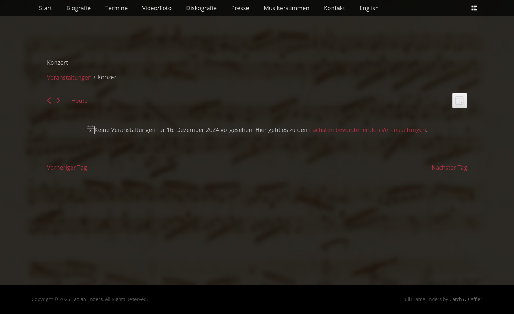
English (369, 8)
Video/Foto (157, 8)
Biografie (79, 8)
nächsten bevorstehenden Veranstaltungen (367, 130)
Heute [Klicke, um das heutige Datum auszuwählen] (79, 101)
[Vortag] (49, 100)
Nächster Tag (449, 168)
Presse (240, 8)
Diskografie (201, 8)
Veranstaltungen (69, 77)
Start (45, 8)
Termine (116, 8)
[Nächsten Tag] (58, 100)
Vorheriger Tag (67, 168)
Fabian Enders (87, 299)
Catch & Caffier (465, 299)
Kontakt (334, 8)
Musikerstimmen (286, 8)
